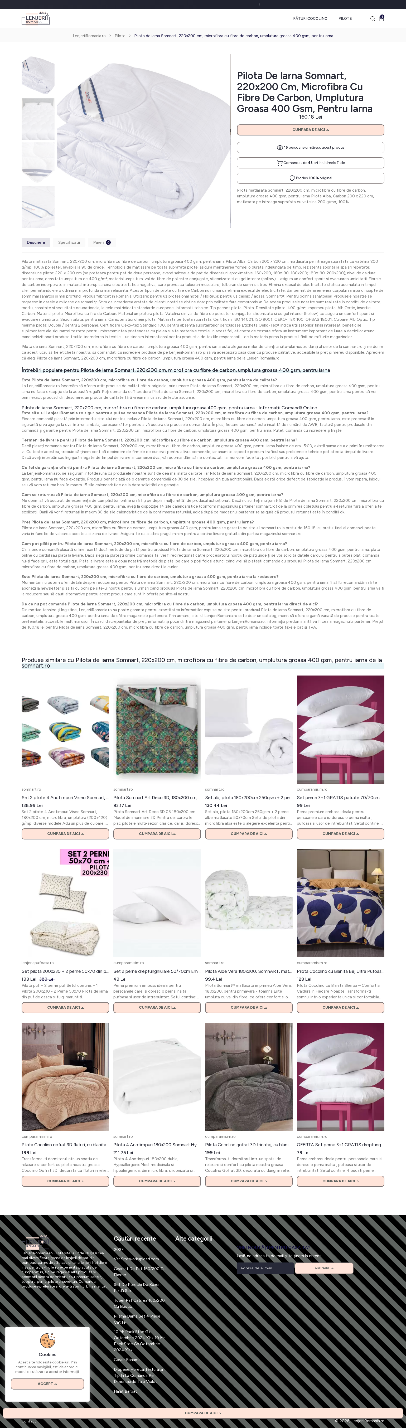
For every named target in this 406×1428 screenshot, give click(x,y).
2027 (119, 1249)
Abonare (324, 1268)
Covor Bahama (127, 1359)
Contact (29, 1421)
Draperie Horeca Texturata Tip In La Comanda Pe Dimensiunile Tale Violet (138, 1375)
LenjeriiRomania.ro (89, 35)
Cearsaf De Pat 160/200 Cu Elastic (140, 1271)
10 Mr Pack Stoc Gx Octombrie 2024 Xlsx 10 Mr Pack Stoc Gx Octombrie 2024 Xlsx (139, 1340)
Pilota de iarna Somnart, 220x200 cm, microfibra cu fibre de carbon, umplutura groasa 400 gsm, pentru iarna (233, 35)
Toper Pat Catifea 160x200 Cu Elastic (139, 1303)
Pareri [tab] (102, 242)
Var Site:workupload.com (136, 1258)
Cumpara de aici (310, 130)
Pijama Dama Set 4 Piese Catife (137, 1319)
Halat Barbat (125, 1391)
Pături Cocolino (310, 18)
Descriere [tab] (36, 242)
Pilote (345, 18)
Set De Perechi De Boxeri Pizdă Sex (137, 1287)
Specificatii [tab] (69, 242)
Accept (47, 1384)
